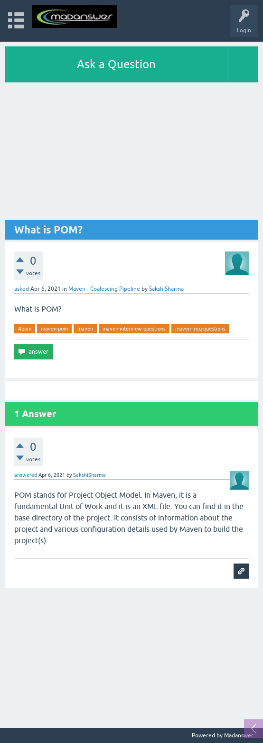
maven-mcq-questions (200, 328)
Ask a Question (116, 64)
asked (21, 289)
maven (85, 328)
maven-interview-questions (134, 328)
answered (25, 475)
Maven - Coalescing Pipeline (104, 289)
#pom (24, 328)
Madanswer (239, 735)
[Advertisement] (131, 153)
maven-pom (54, 328)
